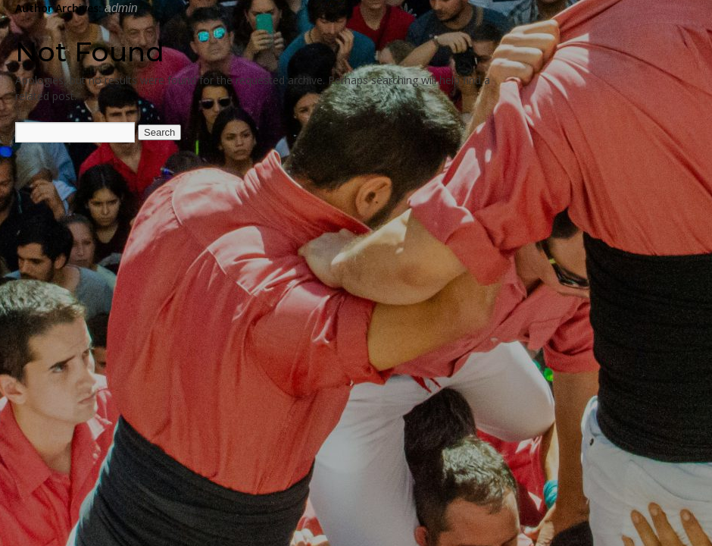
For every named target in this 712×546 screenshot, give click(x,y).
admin (121, 8)
